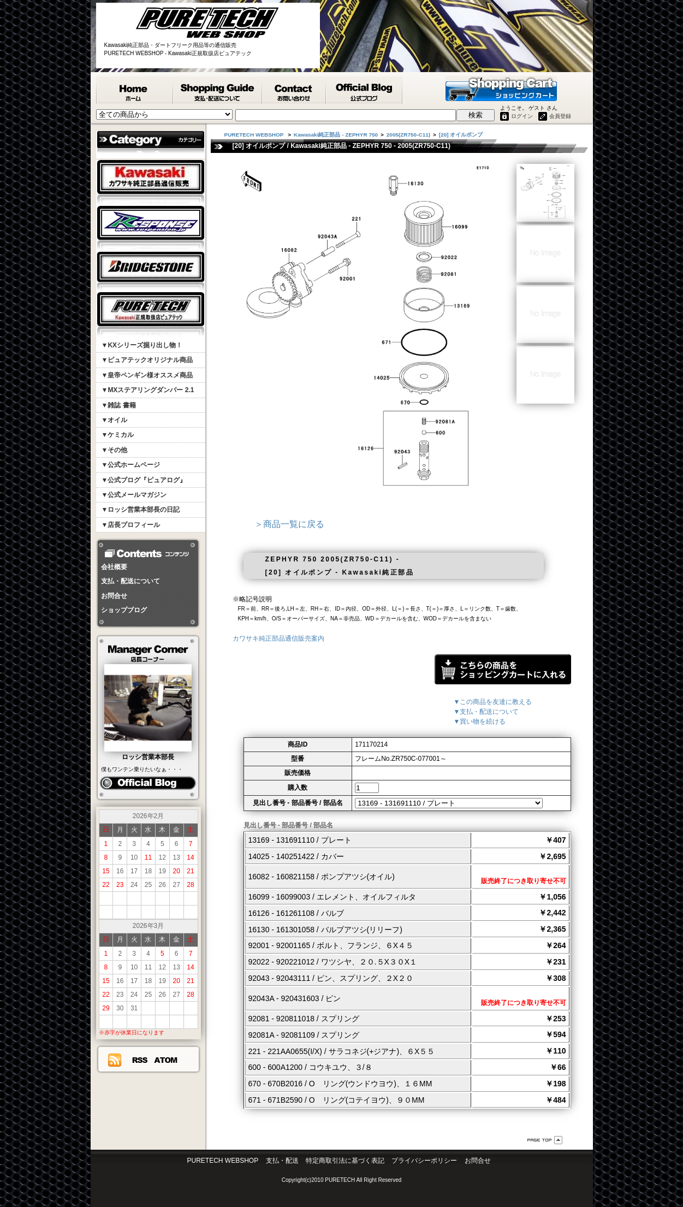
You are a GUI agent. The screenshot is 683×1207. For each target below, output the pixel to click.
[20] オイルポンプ (461, 135)
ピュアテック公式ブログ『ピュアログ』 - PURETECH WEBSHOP (364, 90)
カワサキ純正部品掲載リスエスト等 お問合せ (294, 90)
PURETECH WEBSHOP (135, 90)
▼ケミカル (118, 435)
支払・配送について (130, 581)
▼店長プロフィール (131, 525)
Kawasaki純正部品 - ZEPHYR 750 (336, 135)
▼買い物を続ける (480, 721)
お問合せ (114, 596)
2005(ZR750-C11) (408, 135)
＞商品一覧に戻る (289, 524)
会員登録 (560, 116)
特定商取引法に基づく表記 (345, 1160)
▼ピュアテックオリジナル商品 (147, 360)
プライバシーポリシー (424, 1160)
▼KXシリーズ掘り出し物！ (142, 345)
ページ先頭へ (544, 1140)
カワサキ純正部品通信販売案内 (278, 638)
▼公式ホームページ (131, 465)
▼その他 (115, 450)
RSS (139, 1060)
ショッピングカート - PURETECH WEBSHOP (501, 88)
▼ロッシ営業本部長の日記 (141, 509)
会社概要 (114, 567)
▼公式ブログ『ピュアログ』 (144, 480)
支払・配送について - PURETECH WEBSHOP (218, 90)
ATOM (166, 1060)
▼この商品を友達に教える (493, 702)
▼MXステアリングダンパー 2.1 (148, 390)
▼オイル (115, 420)
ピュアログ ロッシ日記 (147, 783)
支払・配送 (282, 1160)
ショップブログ (124, 610)
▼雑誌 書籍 (119, 405)
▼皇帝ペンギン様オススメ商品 (147, 375)
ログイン (522, 116)
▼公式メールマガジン (134, 495)
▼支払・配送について (486, 711)
